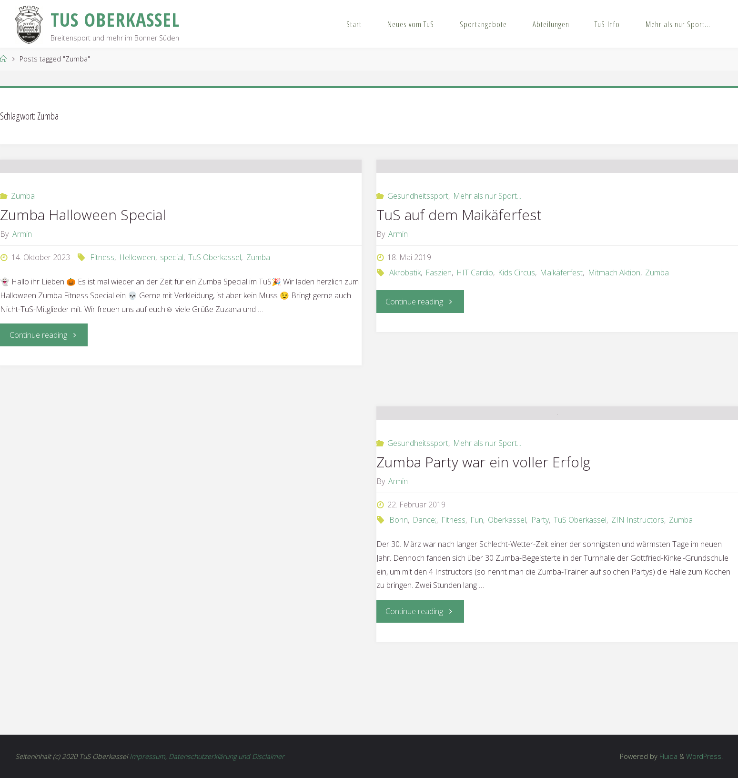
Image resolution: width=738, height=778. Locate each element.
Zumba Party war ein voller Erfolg (483, 543)
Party (540, 601)
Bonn (398, 601)
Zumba (23, 270)
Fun (476, 601)
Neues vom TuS (410, 24)
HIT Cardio (474, 336)
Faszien (438, 336)
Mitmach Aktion (614, 336)
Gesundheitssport (417, 259)
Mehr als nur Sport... (487, 259)
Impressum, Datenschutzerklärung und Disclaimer (207, 756)
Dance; (424, 601)
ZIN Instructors (637, 601)
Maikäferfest (561, 336)
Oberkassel (507, 601)
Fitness (102, 332)
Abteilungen (551, 24)
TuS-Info (607, 24)
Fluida (667, 756)
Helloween (137, 332)
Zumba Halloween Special (83, 289)
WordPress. (704, 756)
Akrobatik (405, 336)
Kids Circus (516, 336)
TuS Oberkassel (214, 332)
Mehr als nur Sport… (678, 24)
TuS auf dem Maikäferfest (459, 278)
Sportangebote (483, 24)
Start (354, 24)
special (171, 332)
